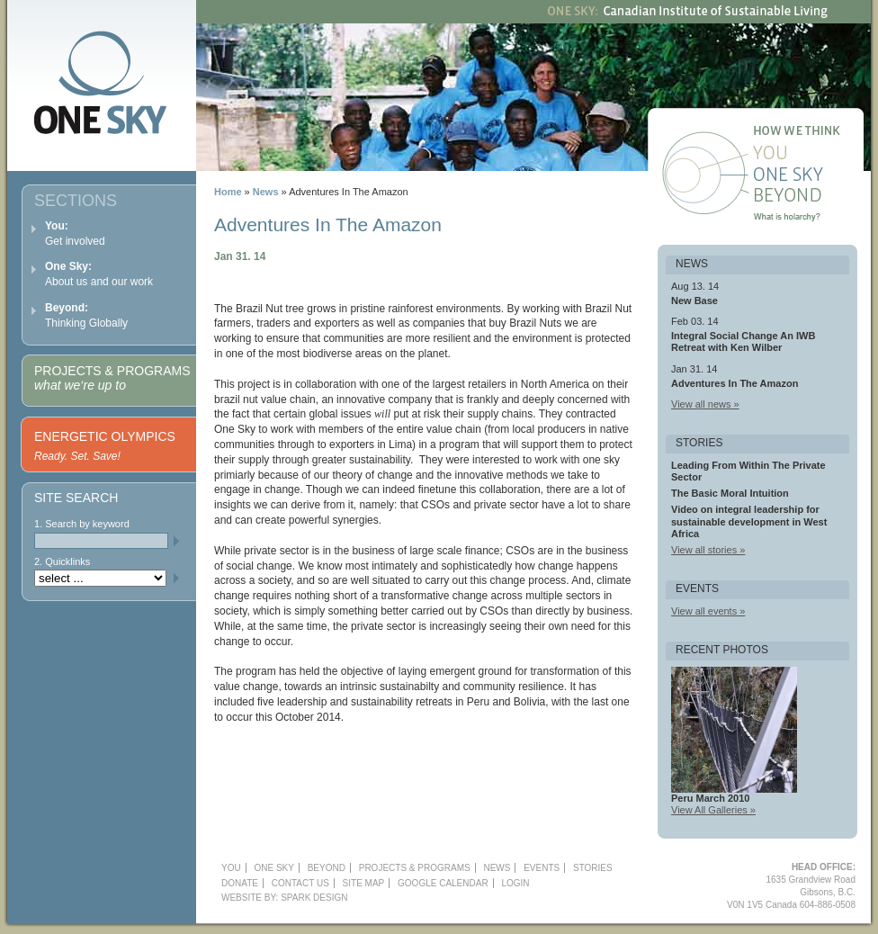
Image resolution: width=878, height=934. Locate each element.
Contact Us (300, 883)
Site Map (364, 883)
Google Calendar (443, 883)
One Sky (810, 176)
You (810, 155)
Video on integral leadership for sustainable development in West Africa (749, 521)
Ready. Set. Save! (77, 456)
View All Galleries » (713, 809)
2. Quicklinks (62, 561)
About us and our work (99, 274)
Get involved (75, 233)
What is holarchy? (810, 219)
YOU (231, 868)
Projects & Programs (112, 378)
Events (542, 868)
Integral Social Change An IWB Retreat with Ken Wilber (743, 341)
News (266, 191)
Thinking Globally (86, 315)
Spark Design (314, 898)
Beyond (810, 198)
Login (515, 883)
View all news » (705, 404)
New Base (694, 300)
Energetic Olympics (104, 436)
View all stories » (708, 549)
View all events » (708, 611)
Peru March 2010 (710, 798)
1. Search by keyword (82, 523)
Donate (239, 883)
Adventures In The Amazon (734, 383)
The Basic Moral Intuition (730, 493)
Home (228, 191)
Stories (593, 868)
